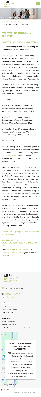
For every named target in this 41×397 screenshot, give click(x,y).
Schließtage (17, 328)
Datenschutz (26, 392)
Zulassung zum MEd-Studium (13, 253)
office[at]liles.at (12, 297)
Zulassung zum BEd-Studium (17, 250)
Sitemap (35, 392)
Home (4, 21)
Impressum (16, 392)
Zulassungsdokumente (10, 155)
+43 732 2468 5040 (12, 294)
